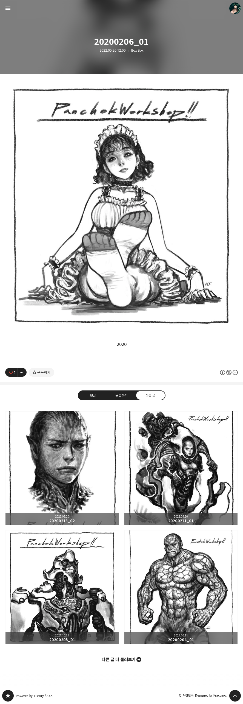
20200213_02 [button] (62, 468)
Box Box (137, 50)
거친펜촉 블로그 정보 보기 (235, 8)
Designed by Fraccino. (211, 695)
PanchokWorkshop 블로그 (8, 695)
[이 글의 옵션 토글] (22, 372)
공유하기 (121, 395)
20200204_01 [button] (181, 587)
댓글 (93, 395)
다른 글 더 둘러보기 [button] (119, 659)
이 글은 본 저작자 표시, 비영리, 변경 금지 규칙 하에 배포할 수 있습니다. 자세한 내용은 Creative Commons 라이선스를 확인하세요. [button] (228, 372)
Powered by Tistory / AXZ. (34, 696)
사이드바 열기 (8, 8)
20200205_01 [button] (62, 587)
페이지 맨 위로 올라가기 (235, 695)
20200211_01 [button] (181, 468)
